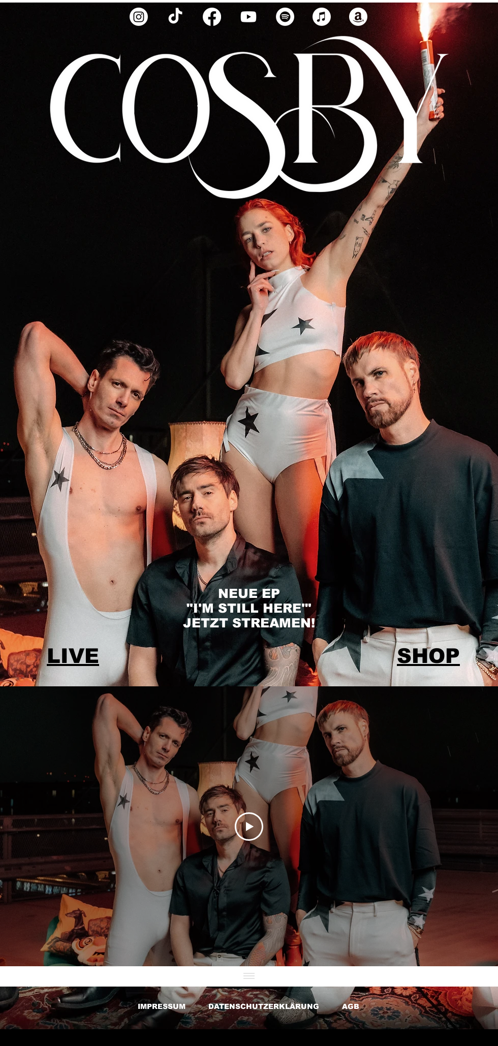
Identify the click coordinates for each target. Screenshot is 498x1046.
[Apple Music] (322, 17)
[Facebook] (212, 17)
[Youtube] (248, 17)
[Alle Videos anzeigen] (249, 976)
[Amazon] (358, 17)
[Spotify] (285, 17)
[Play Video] (249, 826)
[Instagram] (139, 17)
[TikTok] (175, 17)
